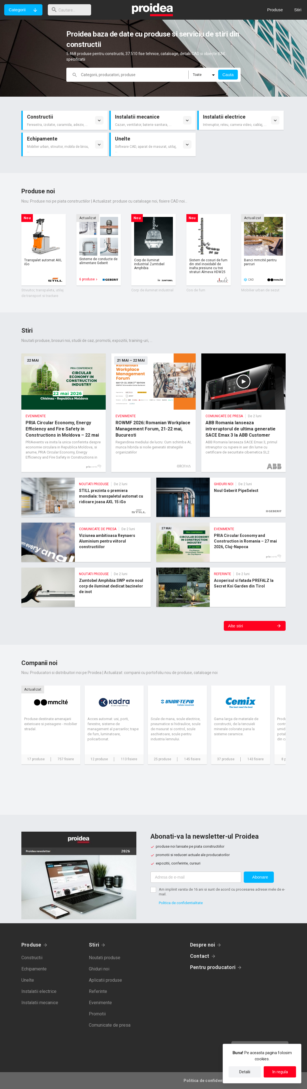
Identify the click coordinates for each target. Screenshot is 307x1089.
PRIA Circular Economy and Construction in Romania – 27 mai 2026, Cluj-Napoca (221, 542)
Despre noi (202, 945)
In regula (280, 1071)
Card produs (43, 249)
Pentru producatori (213, 967)
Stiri (94, 945)
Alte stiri (235, 625)
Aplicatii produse (105, 980)
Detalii (244, 1071)
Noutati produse (104, 957)
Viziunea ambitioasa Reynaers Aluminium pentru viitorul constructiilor (86, 542)
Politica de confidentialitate (181, 903)
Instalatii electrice (39, 991)
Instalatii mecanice (39, 1002)
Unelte (27, 980)
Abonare (260, 877)
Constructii (31, 957)
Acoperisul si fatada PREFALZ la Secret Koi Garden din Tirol (221, 587)
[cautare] (71, 9)
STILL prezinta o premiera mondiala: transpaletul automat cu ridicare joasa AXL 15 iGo (86, 497)
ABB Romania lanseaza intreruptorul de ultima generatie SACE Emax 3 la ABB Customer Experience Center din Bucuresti (243, 412)
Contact (199, 956)
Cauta (228, 74)
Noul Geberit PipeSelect (221, 497)
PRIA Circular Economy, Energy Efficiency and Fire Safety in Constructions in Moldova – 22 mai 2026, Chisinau (63, 412)
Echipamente (34, 969)
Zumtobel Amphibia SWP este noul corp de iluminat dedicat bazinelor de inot (86, 587)
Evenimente (100, 1002)
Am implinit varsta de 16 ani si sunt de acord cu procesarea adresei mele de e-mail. (222, 891)
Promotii (97, 1014)
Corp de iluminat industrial (152, 290)
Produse (31, 945)
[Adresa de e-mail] (195, 877)
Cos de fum (195, 290)
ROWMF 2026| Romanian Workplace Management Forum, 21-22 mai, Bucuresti (153, 412)
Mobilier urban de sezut (260, 290)
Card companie (50, 725)
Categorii (17, 9)
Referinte (98, 991)
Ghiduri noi (99, 969)
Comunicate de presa (109, 1025)
